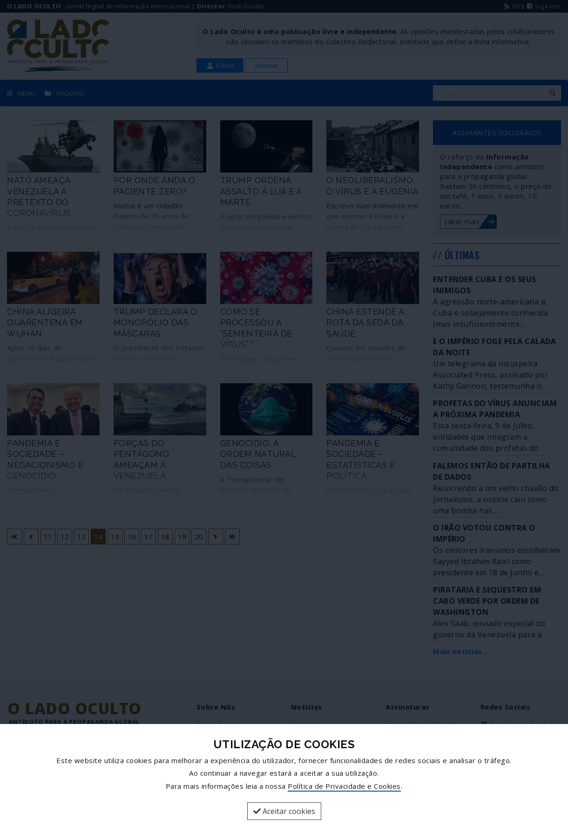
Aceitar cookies (284, 811)
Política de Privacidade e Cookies (344, 786)
